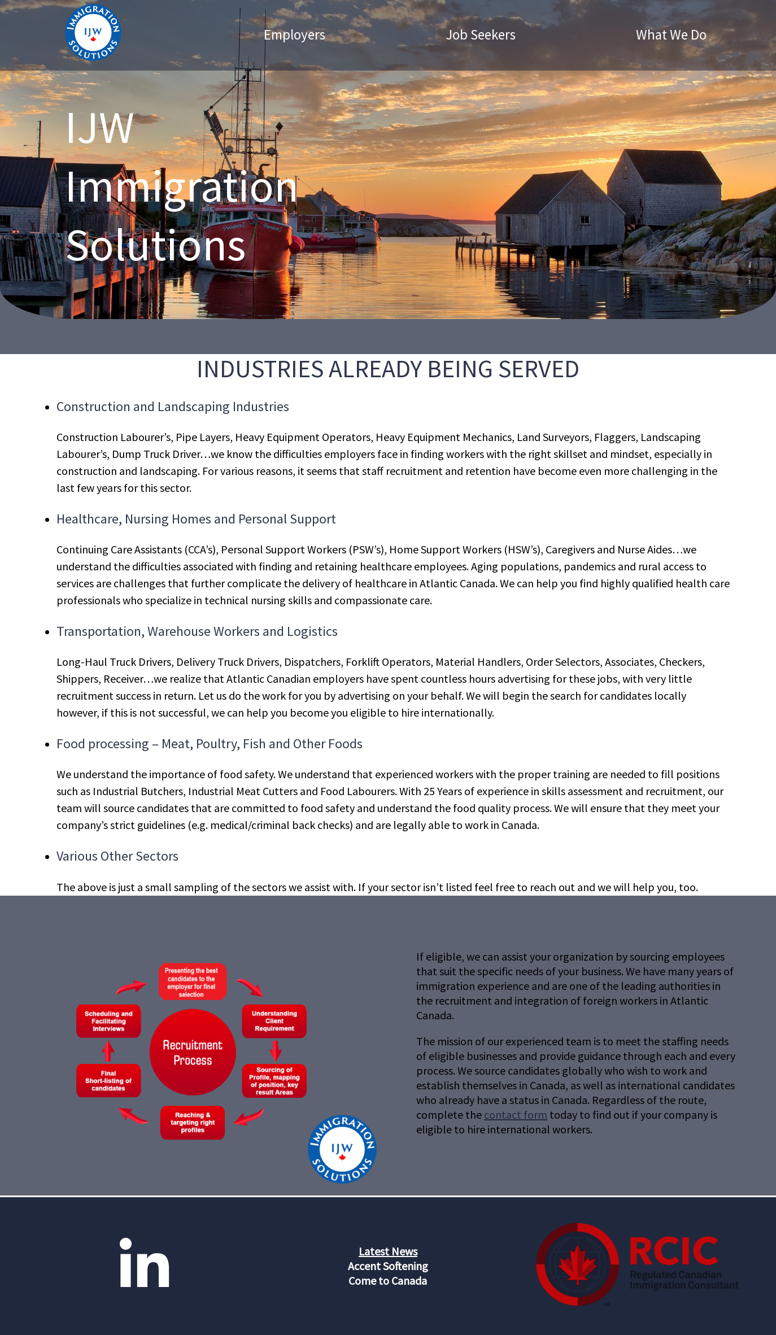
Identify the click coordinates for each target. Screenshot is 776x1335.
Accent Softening (388, 1266)
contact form (515, 1114)
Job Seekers (481, 34)
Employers (294, 34)
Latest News (388, 1251)
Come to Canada (387, 1280)
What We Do (671, 34)
